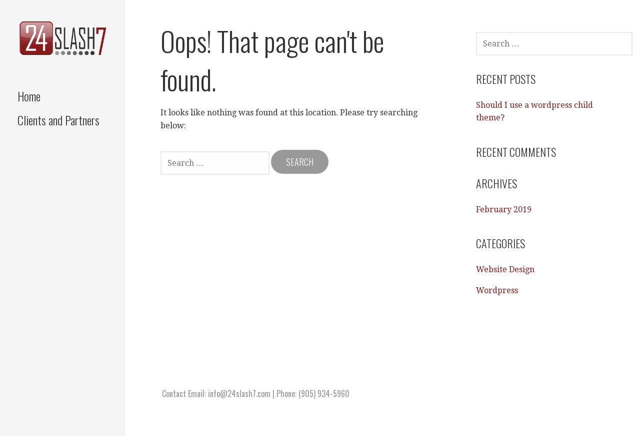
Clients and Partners (59, 120)
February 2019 (504, 209)
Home (29, 96)
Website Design (505, 269)
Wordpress (497, 290)
